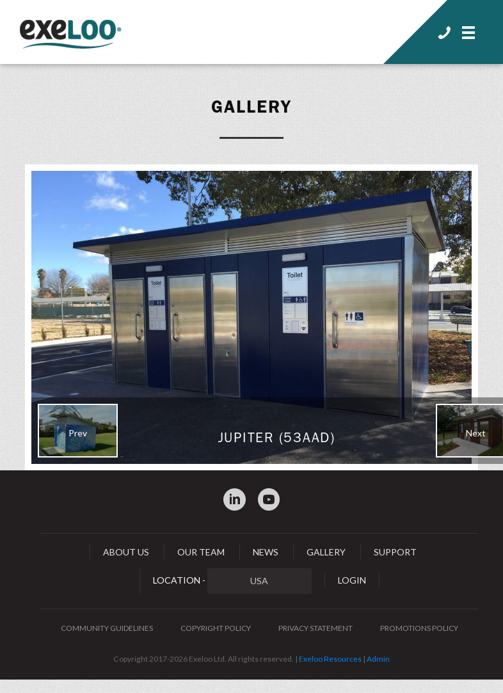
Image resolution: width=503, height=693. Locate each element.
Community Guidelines (107, 628)
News (265, 551)
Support (395, 551)
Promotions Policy (419, 628)
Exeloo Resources (330, 659)
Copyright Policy (215, 628)
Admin (378, 659)
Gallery (251, 107)
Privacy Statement (315, 628)
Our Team (201, 551)
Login (352, 580)
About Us (126, 551)
